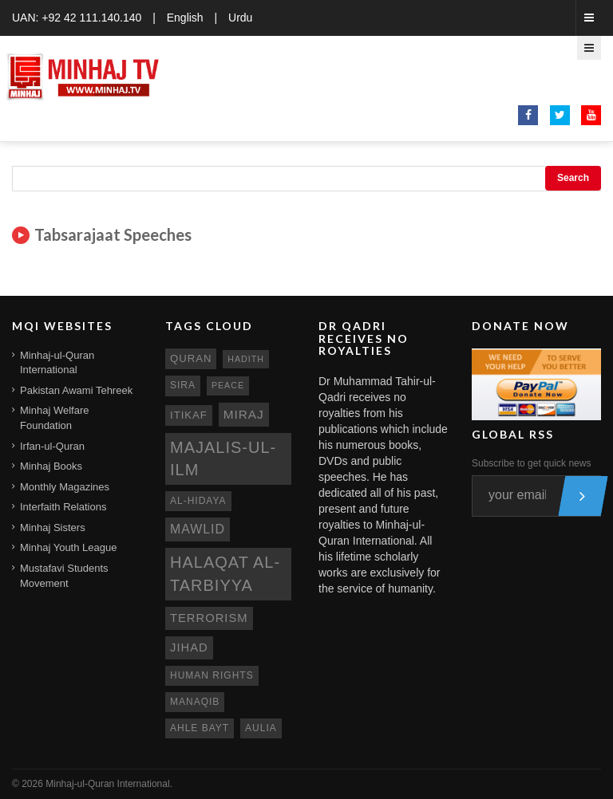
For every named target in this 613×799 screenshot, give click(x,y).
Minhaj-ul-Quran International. (108, 783)
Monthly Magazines (64, 487)
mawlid (197, 529)
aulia (261, 728)
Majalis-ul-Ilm (223, 459)
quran (191, 358)
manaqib (194, 701)
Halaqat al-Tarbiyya (225, 573)
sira (183, 385)
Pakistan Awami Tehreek (76, 390)
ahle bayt (199, 728)
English (185, 17)
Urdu (240, 17)
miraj (243, 414)
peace (228, 385)
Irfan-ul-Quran (52, 446)
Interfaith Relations (63, 507)
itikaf (189, 415)
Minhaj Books (51, 466)
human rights (212, 675)
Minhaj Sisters (52, 527)
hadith (245, 359)
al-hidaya (198, 500)
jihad (189, 647)
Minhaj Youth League (68, 547)
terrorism (209, 618)
